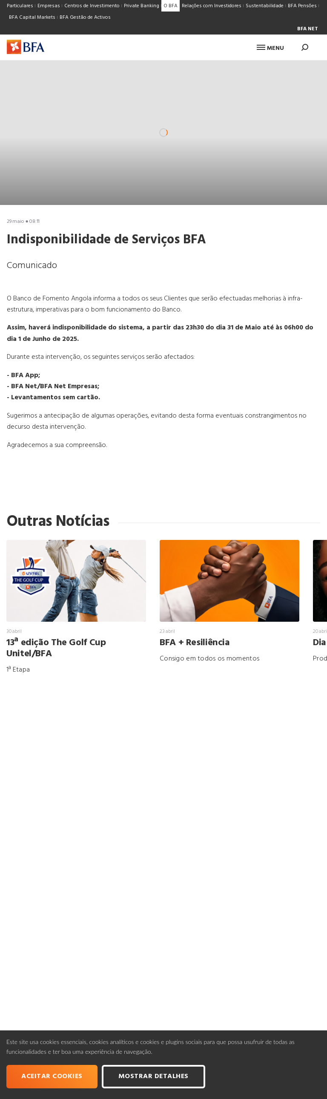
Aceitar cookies (52, 1076)
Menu (270, 48)
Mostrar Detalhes (153, 1076)
